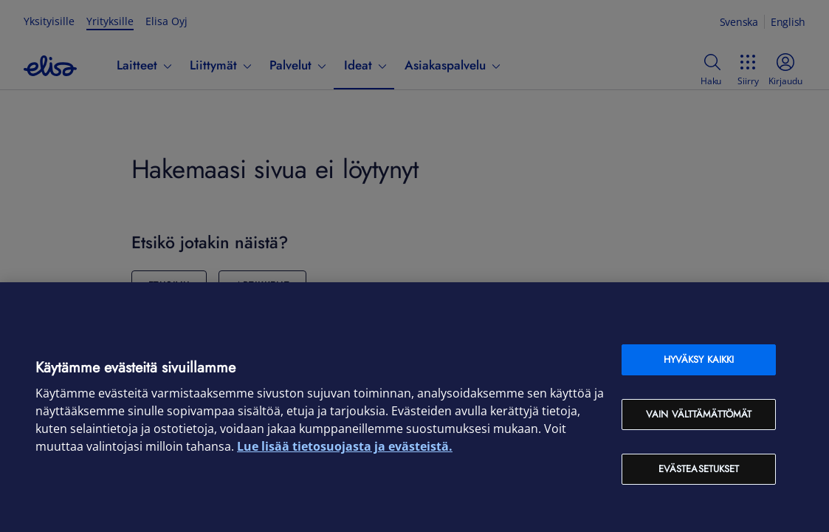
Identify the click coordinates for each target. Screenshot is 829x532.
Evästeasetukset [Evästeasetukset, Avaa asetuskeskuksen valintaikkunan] (699, 469)
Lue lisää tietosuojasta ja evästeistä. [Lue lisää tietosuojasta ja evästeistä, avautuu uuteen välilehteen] (345, 446)
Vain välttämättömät (698, 414)
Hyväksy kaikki (699, 359)
